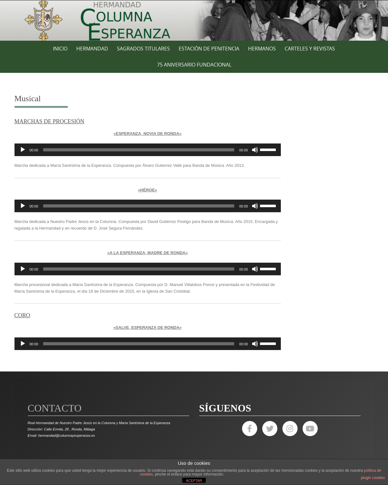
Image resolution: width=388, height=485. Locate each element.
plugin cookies (373, 478)
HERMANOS (262, 48)
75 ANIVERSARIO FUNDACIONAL (194, 64)
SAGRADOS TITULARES (143, 48)
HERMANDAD (92, 48)
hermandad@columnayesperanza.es (66, 435)
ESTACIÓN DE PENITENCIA (209, 48)
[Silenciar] (255, 150)
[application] (147, 149)
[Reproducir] (23, 150)
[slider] (138, 149)
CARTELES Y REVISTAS (310, 48)
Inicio (60, 48)
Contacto (55, 408)
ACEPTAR (194, 480)
